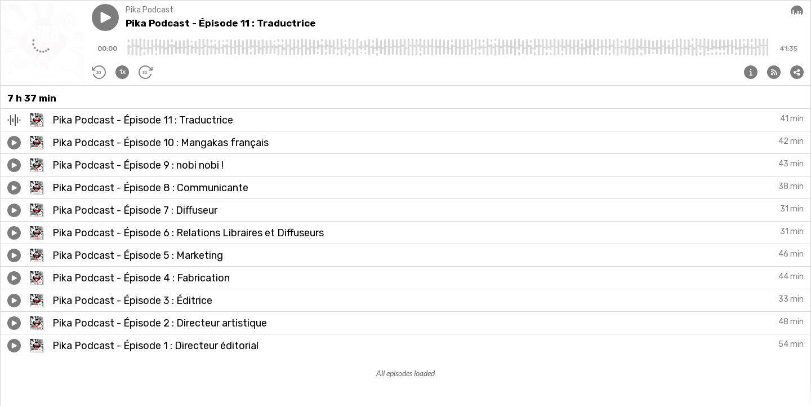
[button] (105, 17)
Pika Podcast (149, 10)
